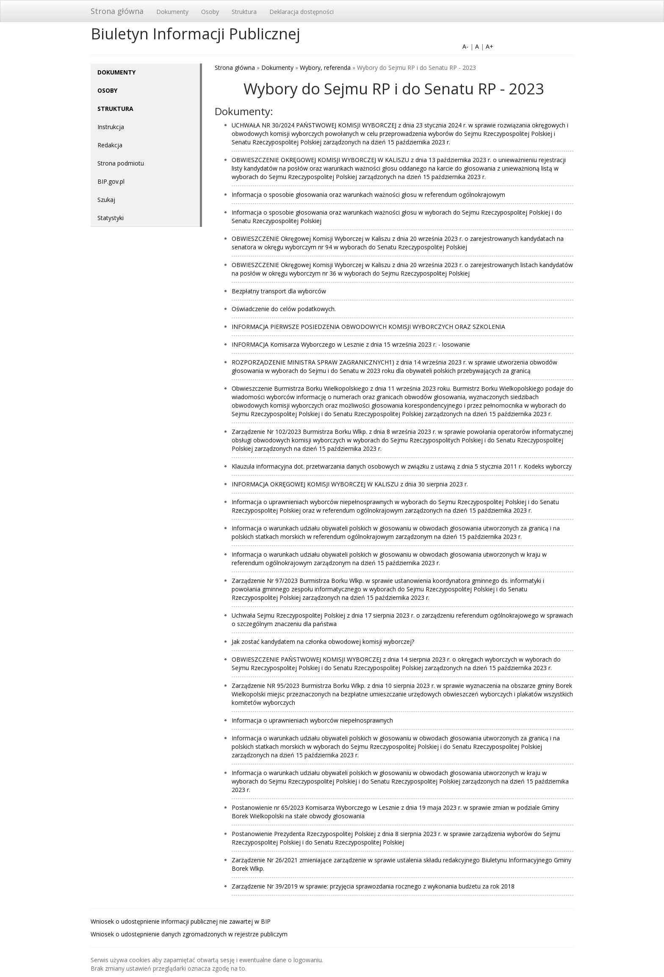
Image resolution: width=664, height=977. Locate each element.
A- (465, 46)
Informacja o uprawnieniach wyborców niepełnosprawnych (312, 720)
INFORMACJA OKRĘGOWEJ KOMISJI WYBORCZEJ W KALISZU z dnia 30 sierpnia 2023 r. (350, 484)
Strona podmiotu (120, 163)
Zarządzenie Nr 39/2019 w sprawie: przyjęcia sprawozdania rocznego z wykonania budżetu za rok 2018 (373, 886)
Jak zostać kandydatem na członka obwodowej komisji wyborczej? (323, 642)
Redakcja (109, 145)
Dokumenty (172, 12)
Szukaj (106, 200)
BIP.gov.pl (111, 181)
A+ (489, 46)
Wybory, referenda (325, 67)
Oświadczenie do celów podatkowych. (284, 309)
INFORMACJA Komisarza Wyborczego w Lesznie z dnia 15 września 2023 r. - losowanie (351, 344)
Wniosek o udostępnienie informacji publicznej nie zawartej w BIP (181, 921)
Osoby (210, 12)
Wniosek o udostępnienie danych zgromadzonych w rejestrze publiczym (189, 934)
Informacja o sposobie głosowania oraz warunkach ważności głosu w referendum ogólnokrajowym (368, 194)
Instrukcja (110, 127)
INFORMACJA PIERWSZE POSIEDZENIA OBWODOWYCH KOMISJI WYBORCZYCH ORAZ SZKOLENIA (368, 327)
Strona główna (117, 11)
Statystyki (110, 218)
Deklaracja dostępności (301, 12)
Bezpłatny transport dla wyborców (279, 291)
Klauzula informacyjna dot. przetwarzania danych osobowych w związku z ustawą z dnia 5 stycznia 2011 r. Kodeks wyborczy (402, 466)
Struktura (244, 12)
